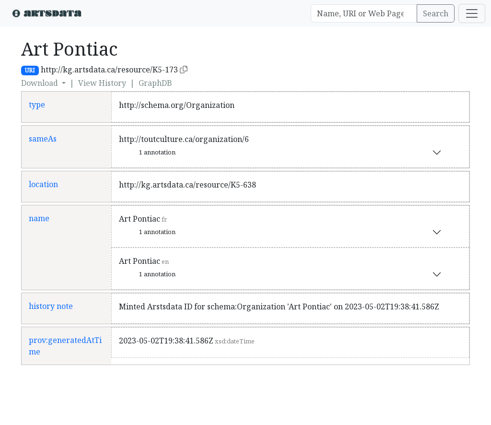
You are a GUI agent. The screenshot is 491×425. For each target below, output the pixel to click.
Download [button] (40, 83)
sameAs (43, 138)
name (39, 218)
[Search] (364, 13)
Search (435, 13)
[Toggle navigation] (471, 13)
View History (102, 83)
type (37, 104)
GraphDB (155, 83)
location (43, 184)
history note (51, 306)
